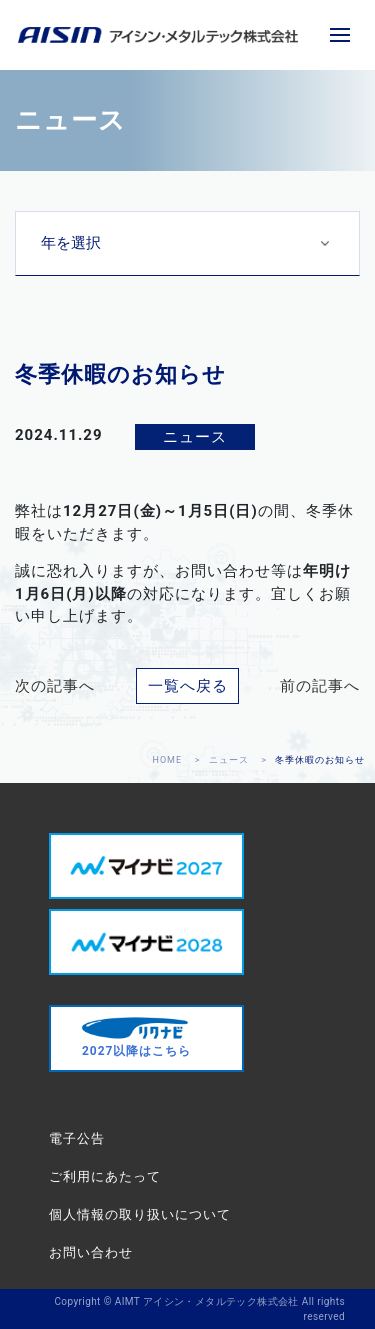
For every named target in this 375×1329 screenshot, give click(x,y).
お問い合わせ (91, 1252)
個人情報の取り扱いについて (140, 1214)
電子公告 (77, 1138)
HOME (168, 760)
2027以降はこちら (137, 1037)
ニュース (229, 760)
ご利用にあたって (105, 1176)
